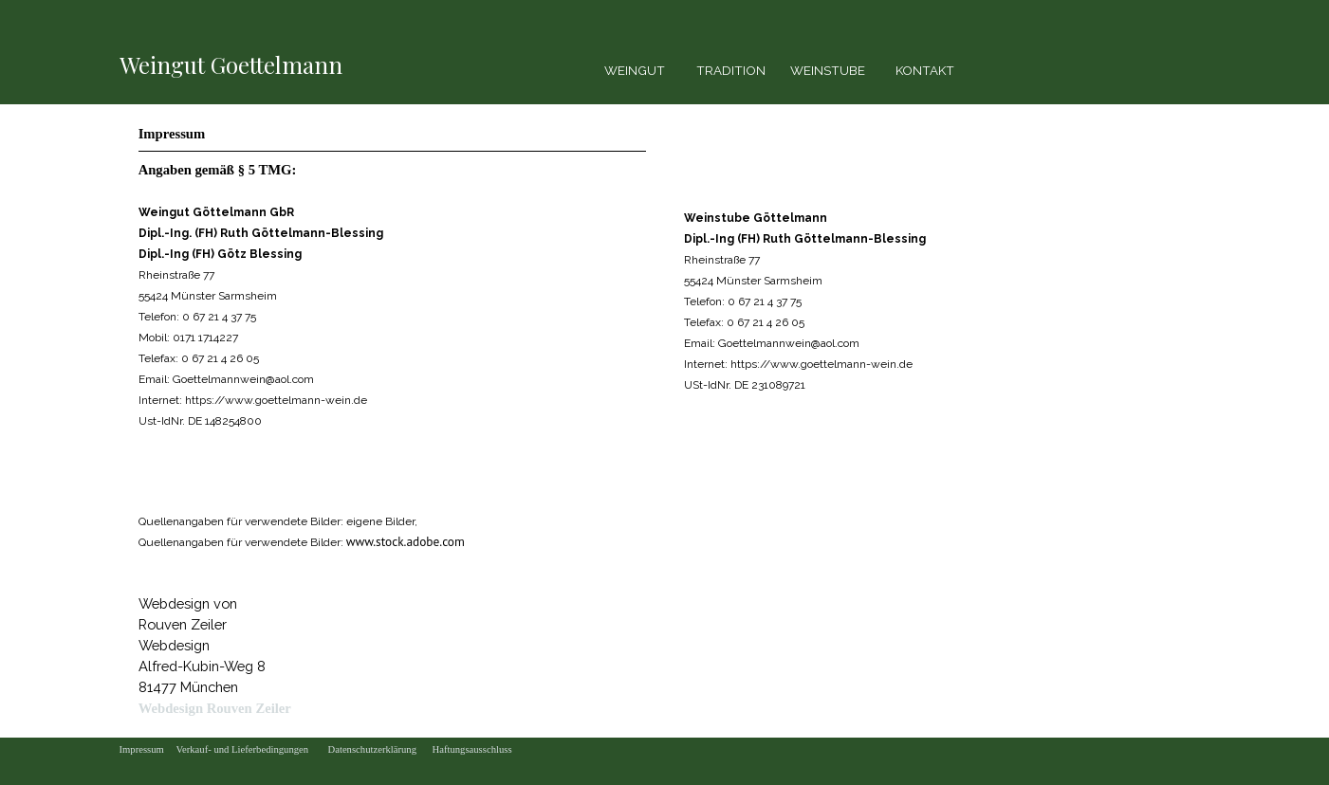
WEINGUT (634, 70)
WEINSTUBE (827, 70)
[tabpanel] (238, 64)
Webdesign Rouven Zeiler (214, 708)
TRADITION (731, 70)
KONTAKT (924, 70)
